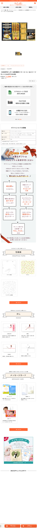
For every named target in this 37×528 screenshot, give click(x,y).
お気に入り (32, 81)
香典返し (31, 7)
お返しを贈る (6, 7)
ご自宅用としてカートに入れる (29, 526)
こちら (20, 119)
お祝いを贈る (18, 7)
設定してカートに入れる (13, 526)
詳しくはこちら (18, 302)
